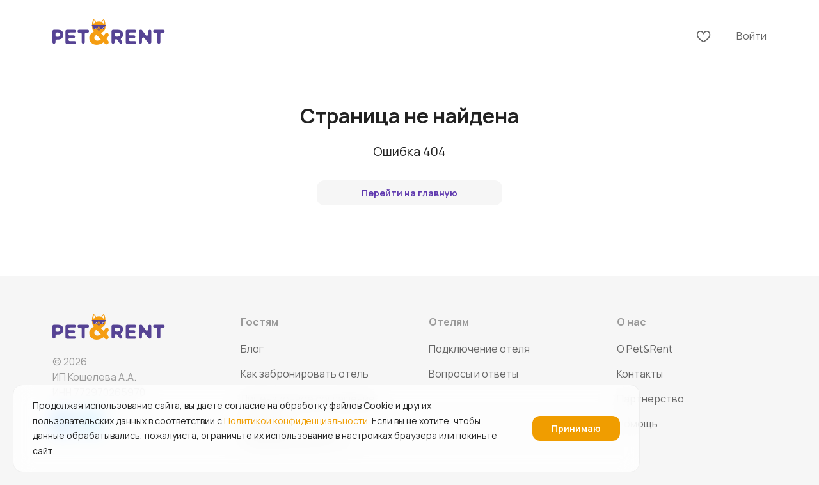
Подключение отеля (479, 349)
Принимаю (576, 428)
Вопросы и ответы (473, 374)
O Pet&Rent (644, 349)
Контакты (640, 374)
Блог (252, 349)
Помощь (637, 424)
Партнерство (650, 399)
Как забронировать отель (305, 374)
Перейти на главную (409, 193)
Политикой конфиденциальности (296, 421)
